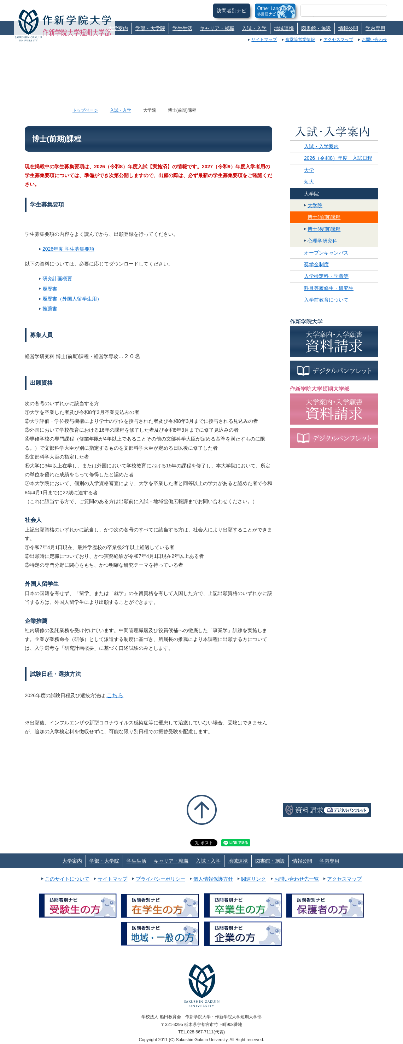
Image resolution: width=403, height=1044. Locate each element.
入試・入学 (254, 28)
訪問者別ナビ (231, 10)
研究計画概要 (57, 278)
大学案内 (118, 28)
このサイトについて (67, 879)
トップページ (85, 110)
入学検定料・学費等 (326, 276)
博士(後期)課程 (324, 229)
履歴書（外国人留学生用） (72, 299)
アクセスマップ (338, 39)
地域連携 (284, 28)
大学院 (311, 194)
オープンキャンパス (326, 253)
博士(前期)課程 (324, 217)
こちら (114, 695)
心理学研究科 (322, 241)
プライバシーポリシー (160, 879)
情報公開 (348, 28)
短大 (309, 182)
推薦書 (49, 308)
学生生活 (182, 28)
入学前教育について (326, 300)
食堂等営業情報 (300, 39)
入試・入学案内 (321, 146)
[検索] (335, 10)
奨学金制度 (316, 264)
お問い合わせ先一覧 (296, 879)
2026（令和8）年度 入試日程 (338, 158)
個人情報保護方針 (213, 879)
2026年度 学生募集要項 (68, 249)
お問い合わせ (374, 39)
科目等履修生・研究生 (329, 288)
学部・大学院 (150, 28)
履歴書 (49, 289)
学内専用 (375, 28)
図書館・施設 (316, 28)
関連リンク (253, 879)
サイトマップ (264, 39)
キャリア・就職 (217, 28)
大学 (309, 170)
